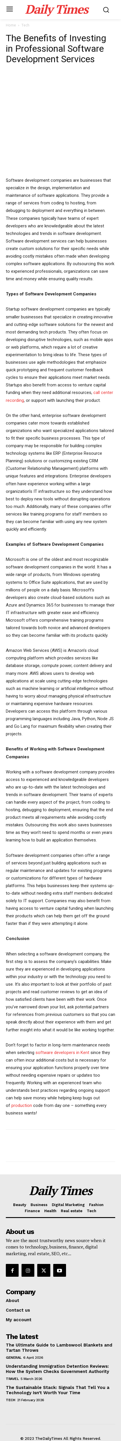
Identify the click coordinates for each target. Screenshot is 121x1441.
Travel (12, 1379)
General (14, 1358)
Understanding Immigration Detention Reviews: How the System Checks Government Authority (57, 1369)
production (22, 1105)
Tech (25, 25)
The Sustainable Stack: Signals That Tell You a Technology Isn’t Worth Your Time (57, 1390)
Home (11, 25)
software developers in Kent (62, 1052)
